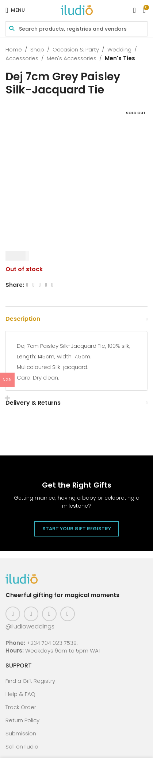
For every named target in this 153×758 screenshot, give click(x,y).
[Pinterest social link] (49, 614)
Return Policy (22, 720)
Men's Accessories (71, 58)
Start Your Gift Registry (76, 528)
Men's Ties (120, 58)
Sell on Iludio (21, 746)
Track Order (20, 707)
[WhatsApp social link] (52, 285)
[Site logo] (77, 10)
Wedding (119, 49)
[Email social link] (40, 285)
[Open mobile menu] (15, 10)
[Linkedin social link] (46, 285)
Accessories (21, 58)
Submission (20, 733)
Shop (37, 49)
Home (13, 49)
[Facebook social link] (27, 285)
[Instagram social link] (31, 614)
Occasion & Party (76, 49)
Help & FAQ (20, 694)
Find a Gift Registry (30, 681)
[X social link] (33, 285)
